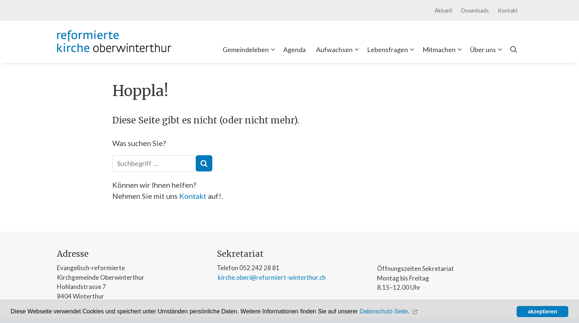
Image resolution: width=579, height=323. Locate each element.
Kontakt (508, 10)
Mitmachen (443, 49)
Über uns (487, 49)
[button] (415, 311)
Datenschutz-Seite (384, 311)
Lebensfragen (392, 49)
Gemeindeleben (250, 49)
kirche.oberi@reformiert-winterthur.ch (271, 277)
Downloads (475, 10)
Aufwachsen (339, 49)
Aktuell (443, 10)
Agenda (294, 49)
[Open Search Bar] (513, 49)
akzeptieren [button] (542, 311)
